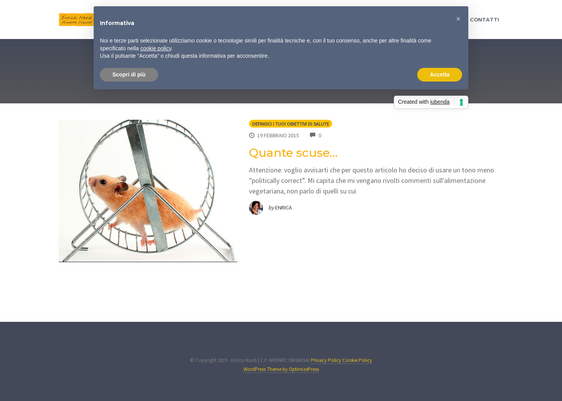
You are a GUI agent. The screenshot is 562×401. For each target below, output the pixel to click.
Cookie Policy (357, 360)
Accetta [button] (440, 74)
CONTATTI (484, 19)
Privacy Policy (326, 360)
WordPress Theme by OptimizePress (281, 369)
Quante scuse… (293, 152)
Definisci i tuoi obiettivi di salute (290, 124)
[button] (458, 18)
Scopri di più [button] (129, 74)
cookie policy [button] (155, 48)
